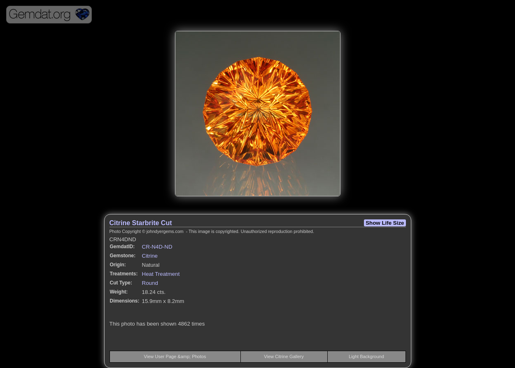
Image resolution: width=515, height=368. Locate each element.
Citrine (150, 256)
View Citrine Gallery (283, 356)
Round (150, 283)
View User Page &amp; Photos (175, 356)
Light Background (366, 356)
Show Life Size (385, 223)
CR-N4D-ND (157, 247)
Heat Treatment (161, 274)
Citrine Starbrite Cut (141, 222)
